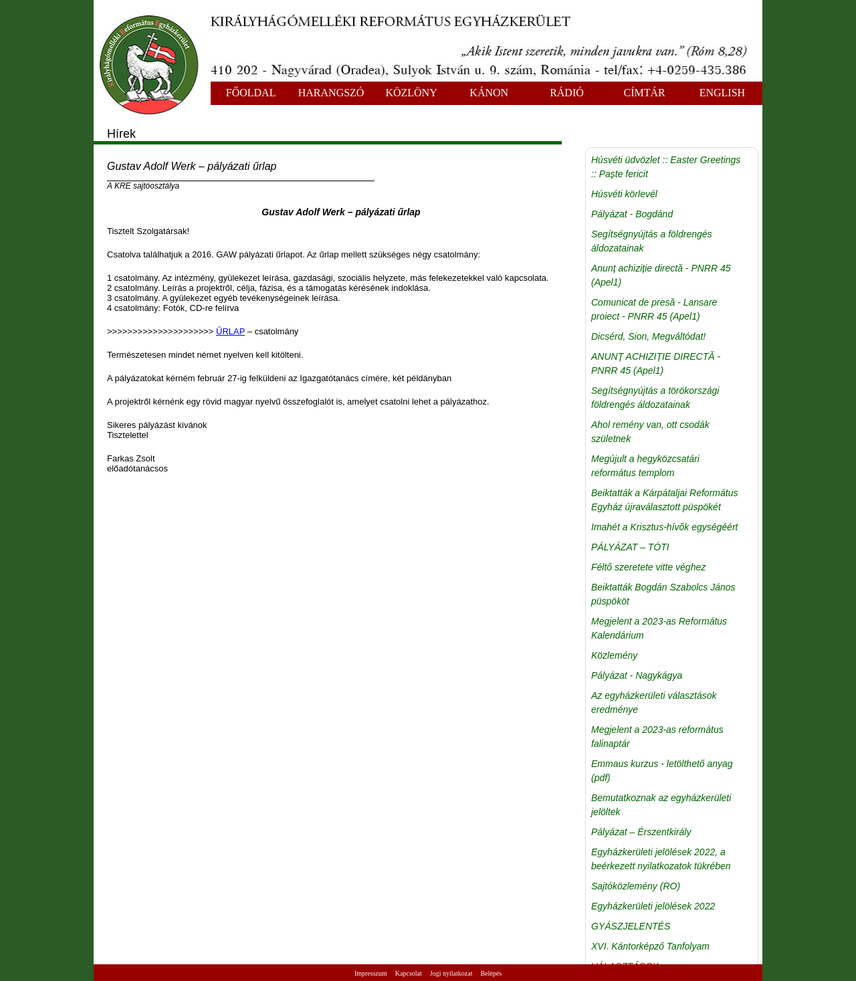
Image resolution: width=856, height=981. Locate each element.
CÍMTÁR (644, 92)
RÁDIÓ (567, 92)
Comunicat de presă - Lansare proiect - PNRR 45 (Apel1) (654, 309)
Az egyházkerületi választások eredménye (654, 702)
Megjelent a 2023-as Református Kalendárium (659, 628)
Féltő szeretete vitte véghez (648, 567)
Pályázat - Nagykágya (636, 675)
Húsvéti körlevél (624, 194)
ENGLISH (722, 92)
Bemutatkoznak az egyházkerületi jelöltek (661, 804)
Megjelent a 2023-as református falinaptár (657, 736)
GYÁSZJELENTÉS (630, 926)
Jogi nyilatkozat (451, 973)
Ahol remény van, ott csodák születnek (650, 431)
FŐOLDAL (251, 92)
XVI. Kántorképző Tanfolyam (650, 946)
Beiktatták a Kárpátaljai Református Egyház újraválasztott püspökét (664, 499)
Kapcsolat (408, 973)
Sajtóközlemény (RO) (635, 886)
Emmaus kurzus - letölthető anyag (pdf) (662, 770)
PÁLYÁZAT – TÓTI (630, 547)
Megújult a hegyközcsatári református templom (645, 465)
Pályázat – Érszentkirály (641, 832)
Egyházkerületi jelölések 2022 (653, 906)
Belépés (491, 973)
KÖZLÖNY (411, 92)
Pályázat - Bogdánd (632, 214)
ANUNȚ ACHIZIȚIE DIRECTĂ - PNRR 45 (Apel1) (655, 363)
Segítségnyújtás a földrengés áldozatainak (651, 241)
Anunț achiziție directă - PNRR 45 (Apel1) (661, 275)
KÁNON (488, 92)
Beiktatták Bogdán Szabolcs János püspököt (663, 594)
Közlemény (614, 655)
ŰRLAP (230, 331)
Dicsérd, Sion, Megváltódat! (648, 336)
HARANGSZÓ (331, 92)
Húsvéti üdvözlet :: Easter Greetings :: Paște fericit (665, 166)
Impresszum (370, 973)
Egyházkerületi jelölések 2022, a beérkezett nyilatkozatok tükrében (661, 859)
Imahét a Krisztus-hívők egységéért (664, 527)
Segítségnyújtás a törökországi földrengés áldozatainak (655, 397)
